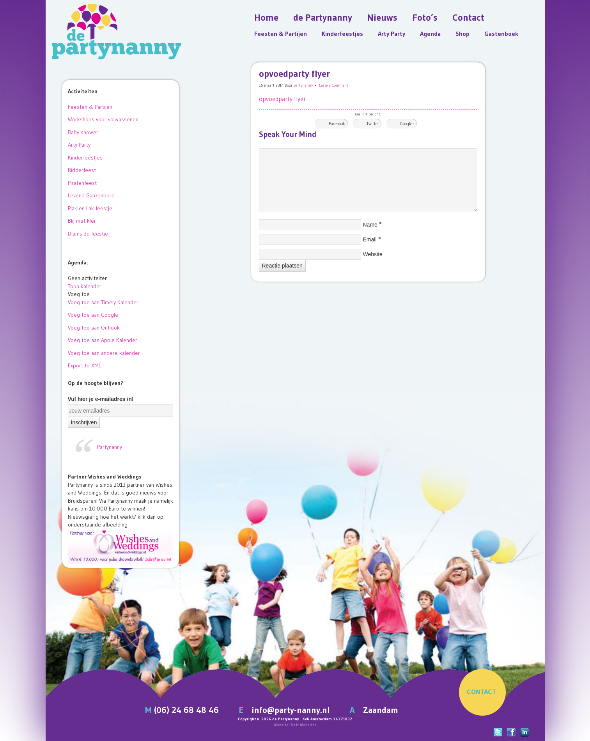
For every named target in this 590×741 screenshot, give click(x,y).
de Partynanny (322, 17)
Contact (468, 17)
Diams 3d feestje (88, 233)
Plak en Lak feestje (90, 208)
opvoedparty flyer (282, 99)
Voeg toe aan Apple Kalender (102, 340)
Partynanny (109, 446)
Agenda (430, 33)
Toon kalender (84, 286)
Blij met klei (81, 220)
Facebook (337, 123)
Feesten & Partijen (280, 33)
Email (370, 239)
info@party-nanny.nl (291, 710)
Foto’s (425, 17)
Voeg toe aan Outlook (94, 327)
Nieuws (382, 17)
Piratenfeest (82, 182)
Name (370, 225)
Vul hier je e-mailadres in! (101, 399)
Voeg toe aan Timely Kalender (103, 302)
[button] (79, 294)
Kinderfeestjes (342, 33)
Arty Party (391, 33)
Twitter (373, 123)
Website (373, 254)
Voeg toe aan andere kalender (104, 352)
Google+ (407, 123)
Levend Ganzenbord (91, 195)
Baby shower (83, 132)
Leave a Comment (333, 85)
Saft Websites (304, 724)
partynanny (303, 85)
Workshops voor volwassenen (103, 119)
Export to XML (84, 365)
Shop (462, 33)
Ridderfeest (82, 170)
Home (266, 17)
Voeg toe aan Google (93, 314)
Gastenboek (501, 33)
